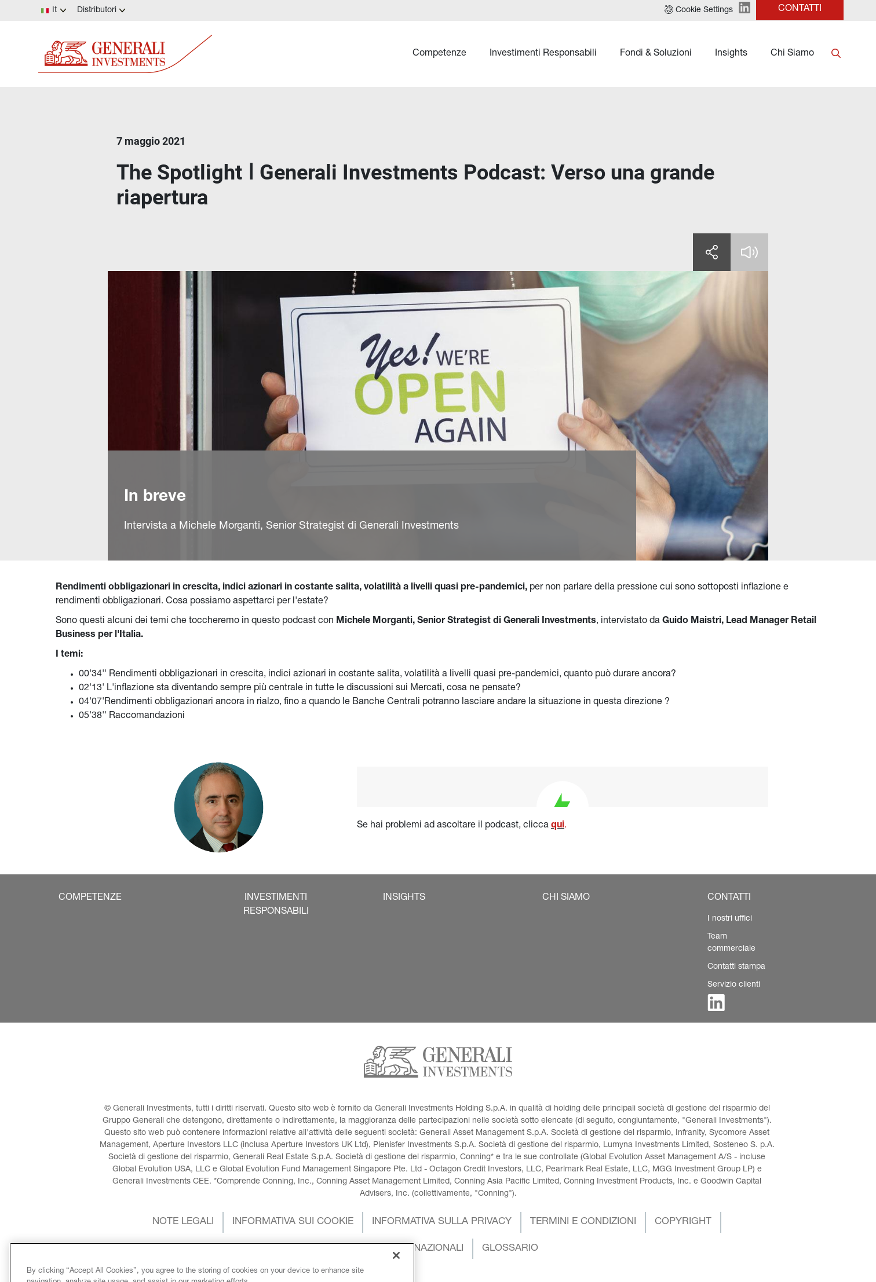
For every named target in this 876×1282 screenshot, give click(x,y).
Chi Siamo (792, 53)
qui (557, 825)
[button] (699, 10)
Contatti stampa (736, 967)
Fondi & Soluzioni (656, 53)
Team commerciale (731, 943)
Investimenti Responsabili (543, 53)
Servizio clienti (733, 985)
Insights (731, 53)
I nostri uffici (729, 919)
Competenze (439, 53)
